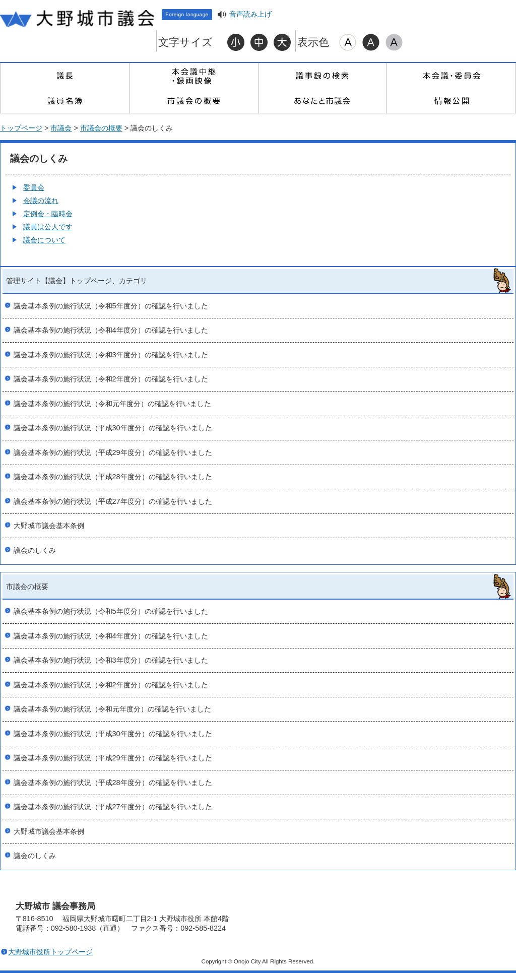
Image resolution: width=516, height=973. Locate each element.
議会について (44, 240)
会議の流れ (40, 201)
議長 (64, 75)
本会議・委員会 (450, 75)
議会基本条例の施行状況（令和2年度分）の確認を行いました (111, 379)
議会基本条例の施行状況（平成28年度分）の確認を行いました (113, 477)
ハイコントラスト (371, 42)
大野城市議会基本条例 (49, 526)
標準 (259, 42)
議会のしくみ (35, 550)
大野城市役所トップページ (50, 952)
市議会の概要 (193, 100)
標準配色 (348, 42)
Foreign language (187, 15)
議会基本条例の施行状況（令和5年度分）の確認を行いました (111, 306)
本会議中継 (193, 75)
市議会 (61, 128)
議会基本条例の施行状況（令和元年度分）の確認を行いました (112, 404)
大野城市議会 (78, 17)
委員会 (33, 187)
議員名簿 (64, 100)
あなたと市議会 (322, 100)
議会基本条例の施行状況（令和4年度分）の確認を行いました (111, 330)
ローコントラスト (394, 42)
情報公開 (450, 100)
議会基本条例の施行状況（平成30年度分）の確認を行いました (113, 428)
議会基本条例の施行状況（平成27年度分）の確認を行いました (113, 501)
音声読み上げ (250, 14)
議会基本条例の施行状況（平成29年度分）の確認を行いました (113, 452)
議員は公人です (48, 227)
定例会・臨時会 (48, 214)
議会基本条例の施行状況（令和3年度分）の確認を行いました (111, 355)
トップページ (21, 128)
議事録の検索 (322, 75)
